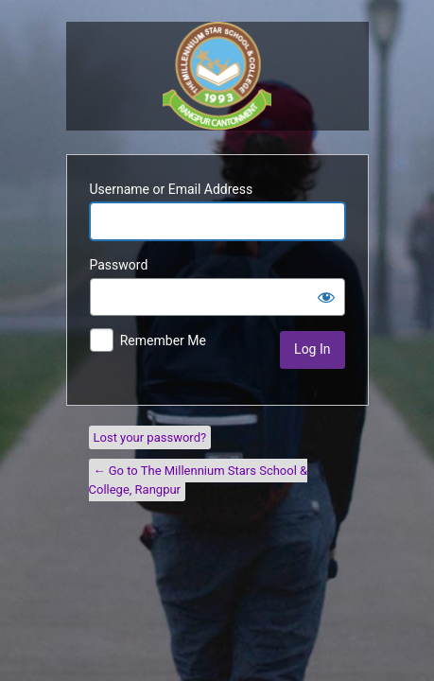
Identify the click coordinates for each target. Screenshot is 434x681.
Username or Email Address (171, 189)
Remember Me (163, 340)
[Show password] (326, 297)
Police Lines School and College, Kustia (217, 76)
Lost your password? (150, 437)
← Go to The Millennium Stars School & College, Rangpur (198, 480)
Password (119, 264)
